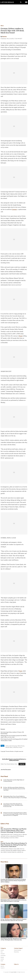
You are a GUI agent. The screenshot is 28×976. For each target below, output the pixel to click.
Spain (20, 671)
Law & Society (3, 955)
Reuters (4, 36)
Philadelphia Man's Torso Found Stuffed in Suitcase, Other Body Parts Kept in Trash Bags (15, 797)
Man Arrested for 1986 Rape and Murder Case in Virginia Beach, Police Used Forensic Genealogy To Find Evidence (14, 830)
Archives (2, 950)
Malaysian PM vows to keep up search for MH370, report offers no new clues (14, 736)
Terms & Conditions (17, 950)
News (2, 25)
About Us (2, 966)
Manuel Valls (8, 747)
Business (2, 957)
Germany (14, 209)
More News (4, 862)
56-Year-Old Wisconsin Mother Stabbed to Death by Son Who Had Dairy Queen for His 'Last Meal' (14, 789)
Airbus (7, 746)
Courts (2, 960)
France (20, 747)
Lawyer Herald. (13, 972)
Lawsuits (2, 959)
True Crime (3, 953)
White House (20, 746)
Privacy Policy (16, 951)
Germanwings (13, 746)
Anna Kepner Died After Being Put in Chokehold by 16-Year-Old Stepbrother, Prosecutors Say (13, 805)
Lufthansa (15, 747)
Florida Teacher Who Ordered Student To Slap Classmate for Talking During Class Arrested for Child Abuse (14, 844)
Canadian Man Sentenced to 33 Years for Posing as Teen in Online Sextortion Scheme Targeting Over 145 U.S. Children (13, 881)
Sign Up (22, 764)
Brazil (20, 336)
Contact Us (2, 967)
